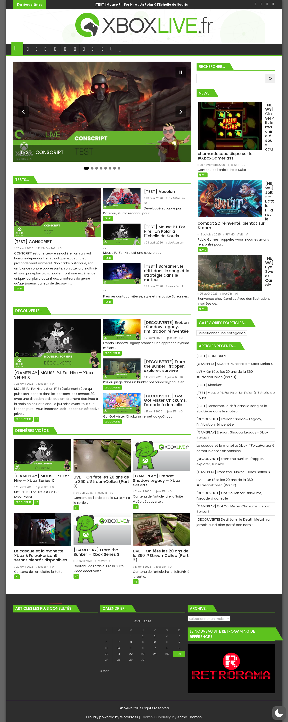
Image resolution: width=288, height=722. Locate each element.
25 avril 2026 (23, 384)
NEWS (202, 139)
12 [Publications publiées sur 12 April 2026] (179, 642)
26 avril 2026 (23, 248)
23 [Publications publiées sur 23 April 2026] (143, 654)
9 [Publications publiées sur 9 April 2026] (143, 642)
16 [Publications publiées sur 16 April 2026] (143, 648)
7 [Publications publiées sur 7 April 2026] (118, 642)
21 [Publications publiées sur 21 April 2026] (118, 654)
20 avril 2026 (23, 567)
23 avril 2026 (153, 198)
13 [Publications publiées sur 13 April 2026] (106, 648)
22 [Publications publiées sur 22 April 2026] (131, 654)
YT (36, 419)
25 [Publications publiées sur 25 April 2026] (167, 654)
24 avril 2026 (83, 493)
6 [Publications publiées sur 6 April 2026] (106, 642)
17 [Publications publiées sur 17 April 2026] (155, 648)
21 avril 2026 (153, 338)
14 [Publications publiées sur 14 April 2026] (118, 648)
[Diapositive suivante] (180, 111)
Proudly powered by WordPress (112, 717)
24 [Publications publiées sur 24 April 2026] (155, 654)
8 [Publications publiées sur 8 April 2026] (131, 642)
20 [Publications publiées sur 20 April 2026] (106, 654)
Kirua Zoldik (174, 286)
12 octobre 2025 (209, 172)
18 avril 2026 (153, 377)
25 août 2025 (244, 207)
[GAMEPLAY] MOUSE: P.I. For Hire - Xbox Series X (118, 4)
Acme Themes (189, 717)
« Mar (104, 670)
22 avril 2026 (153, 286)
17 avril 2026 (153, 411)
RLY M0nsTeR (46, 248)
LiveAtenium (175, 242)
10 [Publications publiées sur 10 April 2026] (155, 642)
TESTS (19, 288)
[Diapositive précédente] (23, 111)
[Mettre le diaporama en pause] (180, 72)
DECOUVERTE (23, 419)
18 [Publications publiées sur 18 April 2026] (167, 648)
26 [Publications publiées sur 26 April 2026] (179, 654)
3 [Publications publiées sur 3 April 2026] (155, 636)
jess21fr (42, 384)
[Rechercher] (270, 78)
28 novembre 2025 (211, 129)
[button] (279, 713)
